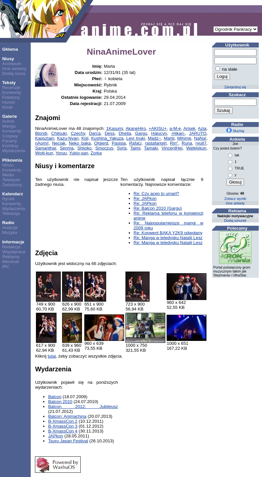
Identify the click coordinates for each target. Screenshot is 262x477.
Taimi (135, 148)
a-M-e (175, 128)
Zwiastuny (12, 184)
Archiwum (12, 63)
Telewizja (11, 213)
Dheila (125, 133)
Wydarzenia (13, 150)
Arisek (189, 128)
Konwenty (12, 92)
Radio (8, 222)
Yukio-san (78, 152)
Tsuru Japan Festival (68, 440)
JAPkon (55, 435)
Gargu (141, 133)
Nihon (8, 165)
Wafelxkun (196, 148)
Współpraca (13, 251)
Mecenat (10, 261)
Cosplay (10, 135)
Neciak (58, 143)
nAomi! (41, 143)
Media (8, 174)
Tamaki (151, 148)
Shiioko (84, 148)
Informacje (13, 241)
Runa (187, 143)
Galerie (9, 116)
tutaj (52, 356)
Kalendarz (12, 193)
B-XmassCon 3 (62, 426)
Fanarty (9, 140)
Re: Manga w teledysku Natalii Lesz (168, 237)
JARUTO (197, 133)
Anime (8, 121)
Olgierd (101, 143)
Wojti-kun (44, 152)
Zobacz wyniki (235, 199)
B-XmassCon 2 (62, 421)
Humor (8, 102)
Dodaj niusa (13, 73)
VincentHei (171, 148)
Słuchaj (235, 131)
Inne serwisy (14, 68)
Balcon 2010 (60, 401)
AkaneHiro (135, 128)
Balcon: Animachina (67, 416)
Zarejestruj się (235, 87)
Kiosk (7, 107)
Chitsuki (59, 133)
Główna (10, 49)
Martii (169, 138)
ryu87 (200, 143)
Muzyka (9, 232)
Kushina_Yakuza (107, 138)
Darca (95, 133)
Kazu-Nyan (67, 138)
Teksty (9, 82)
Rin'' (174, 143)
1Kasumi (114, 128)
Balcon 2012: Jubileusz (83, 406)
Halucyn (159, 133)
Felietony (11, 97)
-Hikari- (178, 133)
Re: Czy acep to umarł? (156, 193)
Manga (9, 126)
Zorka (96, 152)
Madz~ (154, 138)
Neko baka (80, 143)
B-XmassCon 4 (62, 431)
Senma (67, 148)
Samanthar (45, 148)
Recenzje (11, 87)
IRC (6, 266)
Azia (202, 128)
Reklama (11, 256)
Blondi (41, 133)
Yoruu (61, 152)
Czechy (78, 133)
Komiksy (10, 145)
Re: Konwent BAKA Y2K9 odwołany (168, 232)
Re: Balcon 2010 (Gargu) (158, 208)
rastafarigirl (156, 143)
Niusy (8, 58)
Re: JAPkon (145, 198)
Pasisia (119, 143)
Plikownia (12, 160)
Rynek (8, 198)
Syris (122, 148)
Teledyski (11, 179)
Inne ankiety (235, 203)
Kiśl (84, 138)
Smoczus (104, 148)
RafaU (135, 143)
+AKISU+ (158, 128)
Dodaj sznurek (235, 220)
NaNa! (200, 138)
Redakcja (11, 246)
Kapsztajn (44, 138)
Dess (109, 133)
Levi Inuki (135, 138)
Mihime (184, 138)
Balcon (54, 396)
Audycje (10, 227)
